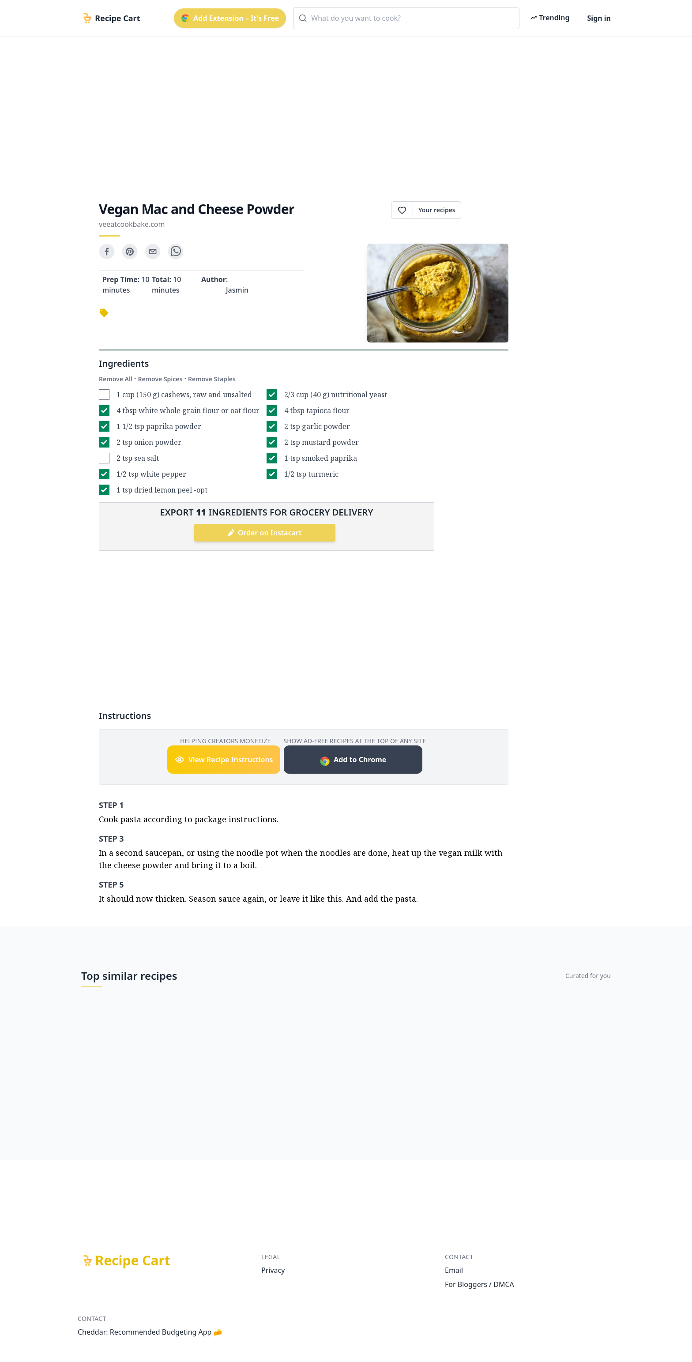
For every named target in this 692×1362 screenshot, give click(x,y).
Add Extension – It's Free (230, 18)
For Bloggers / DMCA (479, 1284)
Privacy (273, 1270)
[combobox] (406, 18)
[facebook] (107, 252)
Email (454, 1270)
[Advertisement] (342, 111)
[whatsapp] (176, 252)
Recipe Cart (132, 1260)
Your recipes (436, 210)
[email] (153, 252)
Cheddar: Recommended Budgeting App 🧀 (150, 1332)
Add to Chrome (353, 761)
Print (485, 210)
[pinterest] (130, 252)
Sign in (599, 18)
